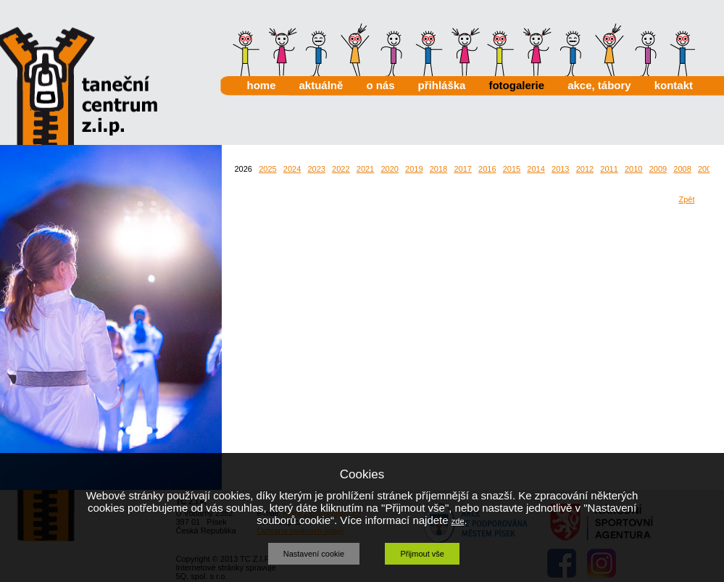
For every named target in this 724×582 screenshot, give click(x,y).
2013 (560, 169)
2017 (462, 169)
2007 (706, 169)
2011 (608, 169)
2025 (267, 169)
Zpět (686, 199)
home (261, 85)
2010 (633, 169)
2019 (414, 169)
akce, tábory (599, 85)
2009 (658, 169)
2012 (585, 169)
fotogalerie (516, 85)
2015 (511, 169)
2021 (365, 169)
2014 (535, 169)
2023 (316, 169)
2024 (292, 169)
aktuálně (321, 85)
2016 (487, 169)
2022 (340, 169)
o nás (380, 85)
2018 (438, 169)
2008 (682, 169)
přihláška (442, 85)
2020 (389, 169)
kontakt (673, 85)
